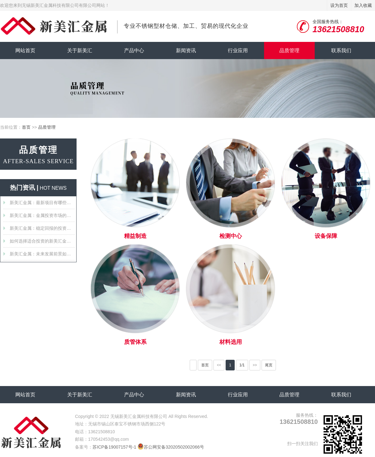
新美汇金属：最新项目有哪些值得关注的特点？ (42, 202)
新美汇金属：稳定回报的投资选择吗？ (42, 228)
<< (219, 365)
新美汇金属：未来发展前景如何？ (42, 253)
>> (255, 365)
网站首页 (25, 50)
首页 (26, 127)
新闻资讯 (186, 50)
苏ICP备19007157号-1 (114, 446)
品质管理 (289, 50)
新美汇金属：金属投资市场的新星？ (42, 215)
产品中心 (134, 50)
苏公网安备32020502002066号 (171, 446)
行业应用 (238, 50)
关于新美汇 (79, 50)
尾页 (268, 365)
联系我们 (341, 50)
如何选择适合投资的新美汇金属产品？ (42, 241)
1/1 (242, 365)
